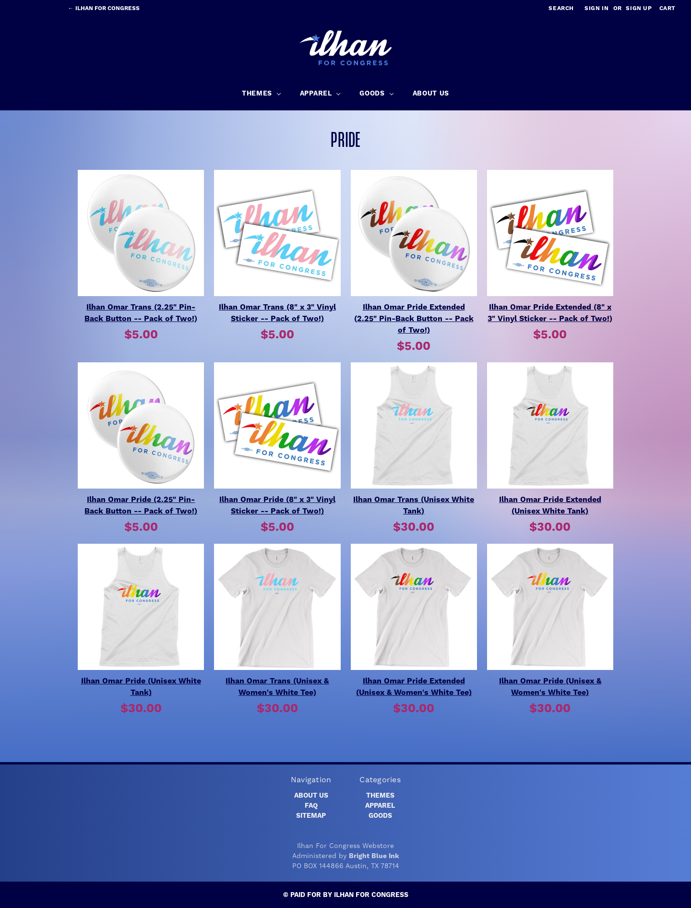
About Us (311, 795)
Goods (380, 816)
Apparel (380, 805)
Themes (380, 795)
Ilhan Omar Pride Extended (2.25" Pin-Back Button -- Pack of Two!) (414, 318)
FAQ (311, 805)
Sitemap (311, 816)
